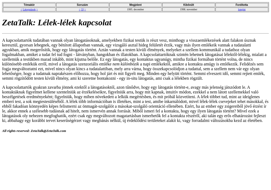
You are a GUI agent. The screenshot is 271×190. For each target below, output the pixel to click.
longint (241, 9)
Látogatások (29, 9)
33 (82, 9)
